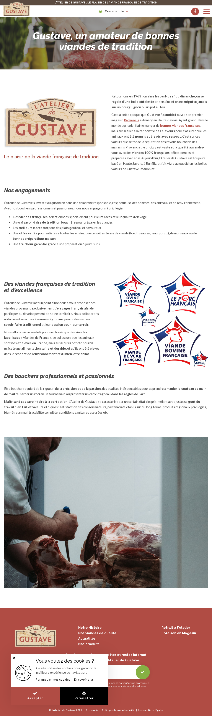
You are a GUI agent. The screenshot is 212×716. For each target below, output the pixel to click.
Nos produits (88, 644)
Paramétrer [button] (84, 695)
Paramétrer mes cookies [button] (53, 679)
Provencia (92, 710)
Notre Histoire (90, 628)
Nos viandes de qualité (97, 633)
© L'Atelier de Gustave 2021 (65, 710)
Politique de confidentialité (118, 710)
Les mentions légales (150, 710)
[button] (14, 657)
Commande (113, 11)
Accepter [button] (35, 695)
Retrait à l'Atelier (175, 628)
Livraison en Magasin (178, 633)
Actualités (87, 638)
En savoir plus (84, 679)
